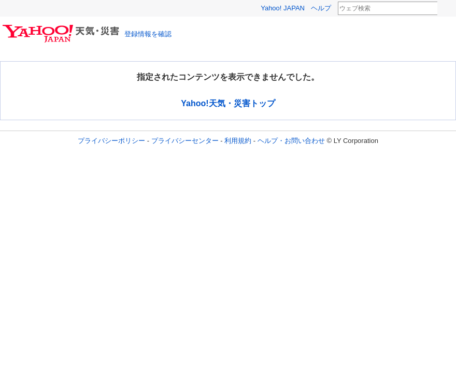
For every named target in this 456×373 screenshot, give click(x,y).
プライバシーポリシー (111, 141)
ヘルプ (321, 8)
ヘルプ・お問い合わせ (291, 141)
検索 (444, 9)
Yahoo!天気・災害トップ (228, 103)
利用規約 (237, 141)
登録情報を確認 (148, 34)
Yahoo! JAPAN (283, 8)
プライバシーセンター (185, 141)
